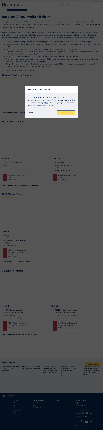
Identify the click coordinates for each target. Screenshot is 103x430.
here (46, 103)
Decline (30, 113)
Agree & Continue (66, 113)
